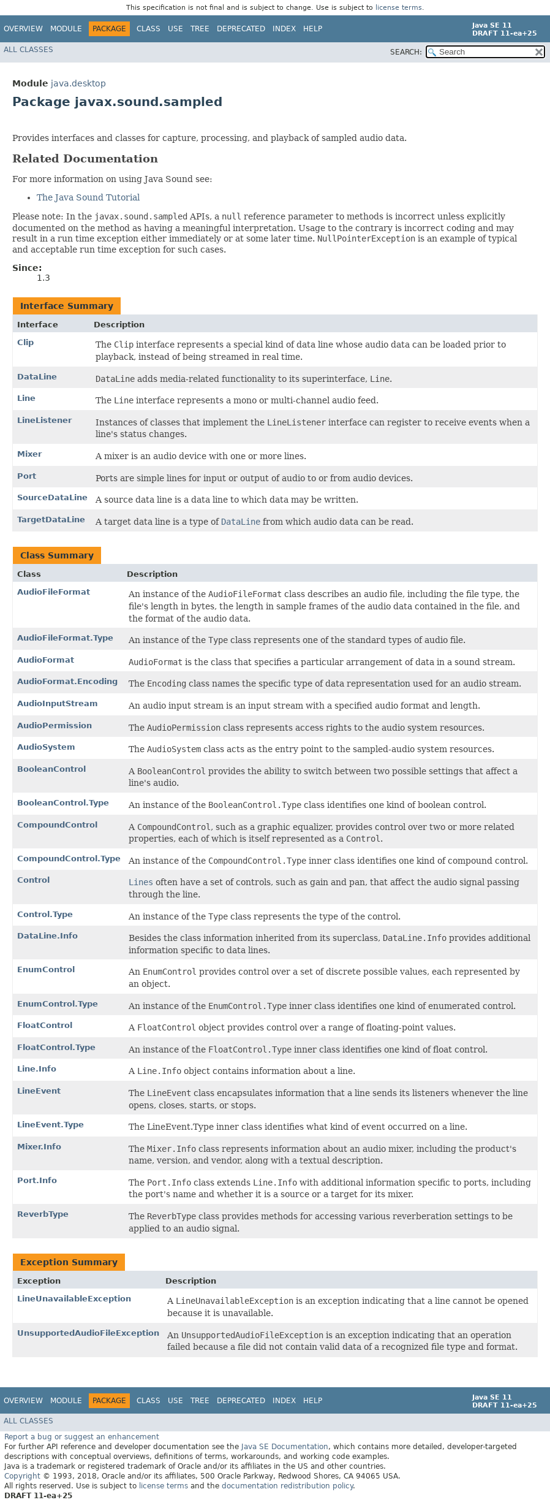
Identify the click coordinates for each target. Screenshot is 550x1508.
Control (33, 880)
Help (312, 29)
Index (284, 29)
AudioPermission (54, 725)
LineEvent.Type (50, 1124)
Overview (23, 29)
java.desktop (78, 83)
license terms (398, 8)
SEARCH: (406, 52)
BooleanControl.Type (63, 802)
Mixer (29, 454)
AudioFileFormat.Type (65, 637)
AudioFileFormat (53, 591)
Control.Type (45, 914)
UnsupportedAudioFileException (88, 1333)
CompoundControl (57, 824)
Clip (25, 342)
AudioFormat (45, 660)
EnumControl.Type (57, 1003)
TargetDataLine (51, 519)
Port (26, 476)
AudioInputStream (57, 703)
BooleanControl (51, 769)
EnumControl (46, 969)
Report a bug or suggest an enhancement (81, 1437)
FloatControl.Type (56, 1047)
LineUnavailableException (74, 1298)
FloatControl (44, 1025)
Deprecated (241, 29)
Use (175, 29)
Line (26, 398)
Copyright (22, 1476)
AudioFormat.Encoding (67, 681)
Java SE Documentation (284, 1446)
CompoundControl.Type (69, 858)
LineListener (44, 420)
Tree (199, 29)
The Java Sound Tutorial (88, 197)
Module (66, 29)
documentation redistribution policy (287, 1486)
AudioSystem (46, 747)
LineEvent (39, 1090)
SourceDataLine (52, 497)
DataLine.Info (47, 935)
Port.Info (37, 1180)
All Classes (28, 49)
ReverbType (43, 1214)
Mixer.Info (39, 1146)
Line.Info (36, 1068)
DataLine (37, 376)
